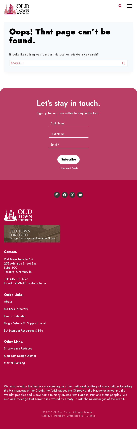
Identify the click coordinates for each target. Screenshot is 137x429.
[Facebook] (65, 195)
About (8, 301)
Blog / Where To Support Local (25, 323)
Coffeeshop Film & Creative (81, 416)
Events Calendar (15, 316)
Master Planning (14, 363)
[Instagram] (57, 195)
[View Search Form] (120, 5)
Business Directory (16, 309)
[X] (72, 195)
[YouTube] (80, 195)
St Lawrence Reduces (18, 348)
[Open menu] (131, 6)
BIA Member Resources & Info (23, 330)
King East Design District (20, 356)
